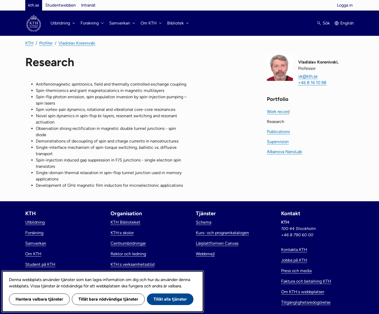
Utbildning (35, 222)
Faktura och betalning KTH (306, 281)
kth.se (33, 5)
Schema (203, 222)
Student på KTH (40, 264)
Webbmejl (205, 253)
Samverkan (35, 243)
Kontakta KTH (294, 249)
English (347, 23)
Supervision (278, 141)
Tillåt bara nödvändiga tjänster (108, 299)
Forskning (34, 232)
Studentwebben (60, 5)
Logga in (345, 5)
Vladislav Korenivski (76, 43)
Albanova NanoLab (284, 151)
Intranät (88, 5)
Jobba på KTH (294, 260)
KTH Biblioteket (125, 222)
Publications (278, 131)
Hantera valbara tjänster (39, 299)
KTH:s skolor (122, 232)
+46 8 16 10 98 (312, 82)
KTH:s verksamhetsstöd (132, 264)
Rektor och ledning (128, 253)
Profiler (46, 43)
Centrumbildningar (128, 243)
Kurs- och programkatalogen (222, 232)
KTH (29, 43)
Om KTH (33, 253)
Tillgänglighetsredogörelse (306, 302)
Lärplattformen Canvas (217, 243)
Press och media (296, 270)
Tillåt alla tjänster (170, 299)
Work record (278, 111)
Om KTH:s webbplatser (302, 291)
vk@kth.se (308, 76)
